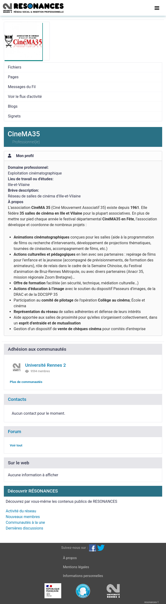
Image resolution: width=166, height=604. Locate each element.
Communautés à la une (25, 522)
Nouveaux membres (23, 516)
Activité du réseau (21, 511)
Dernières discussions (24, 528)
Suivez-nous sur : (74, 548)
